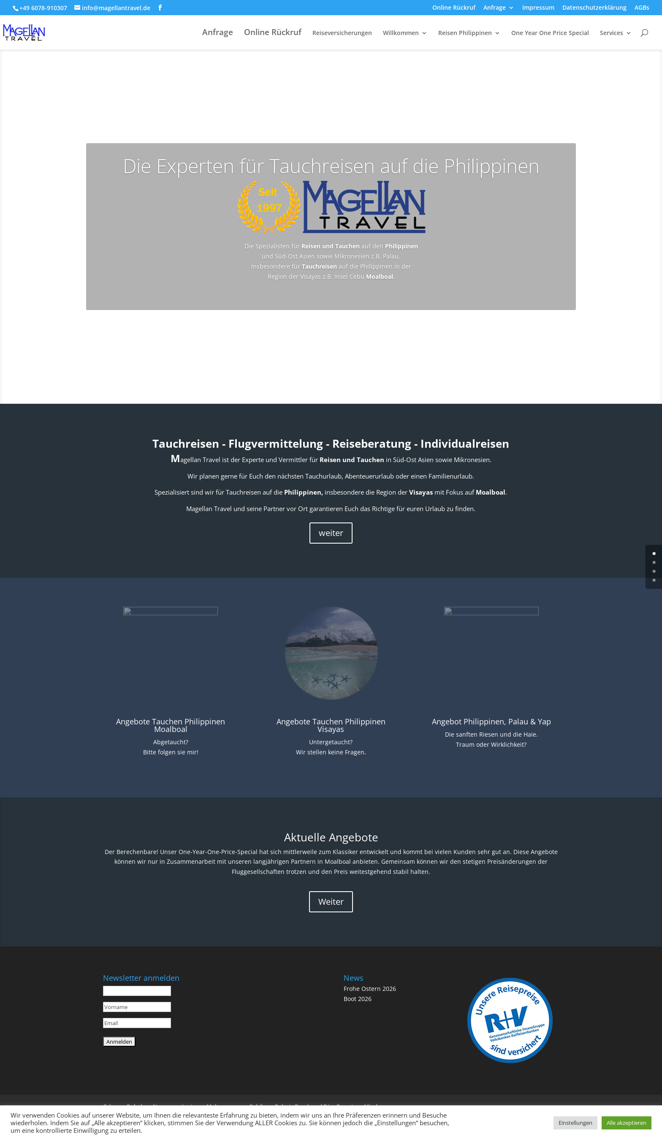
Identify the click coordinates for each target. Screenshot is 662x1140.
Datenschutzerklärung (594, 8)
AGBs (642, 8)
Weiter (331, 901)
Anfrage (494, 8)
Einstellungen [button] (575, 1122)
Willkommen (401, 33)
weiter (331, 532)
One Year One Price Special (550, 33)
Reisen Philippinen (465, 33)
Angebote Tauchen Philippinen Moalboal (170, 725)
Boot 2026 (358, 998)
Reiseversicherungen (342, 33)
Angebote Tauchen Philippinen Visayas (331, 725)
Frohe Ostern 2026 (370, 988)
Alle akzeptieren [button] (626, 1122)
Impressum (538, 8)
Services (611, 33)
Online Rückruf (453, 8)
